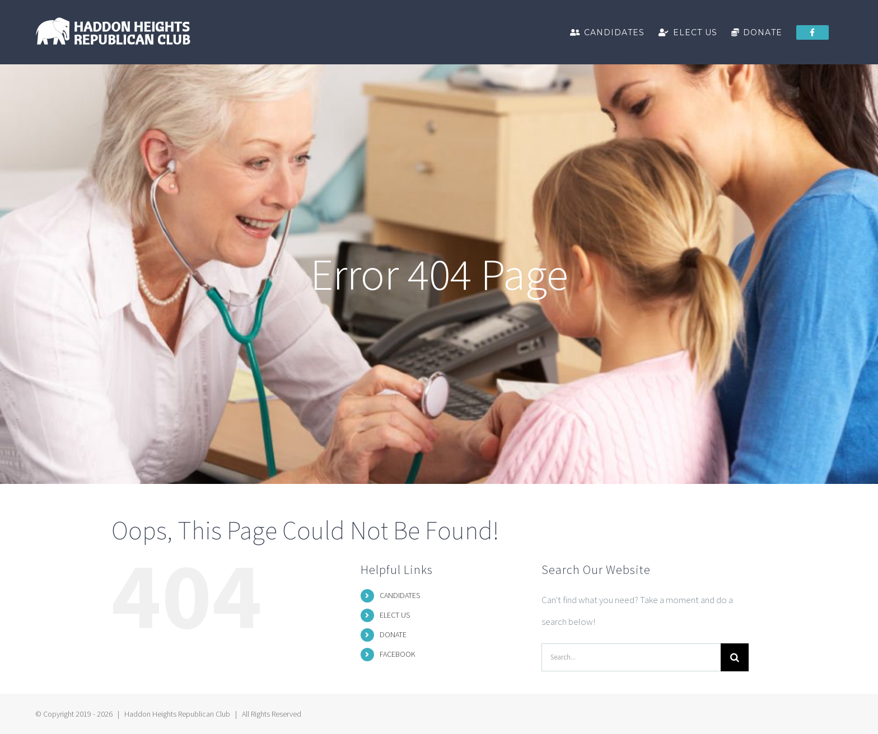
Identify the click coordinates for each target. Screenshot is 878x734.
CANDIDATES (400, 595)
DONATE (393, 634)
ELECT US (395, 615)
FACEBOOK (397, 654)
